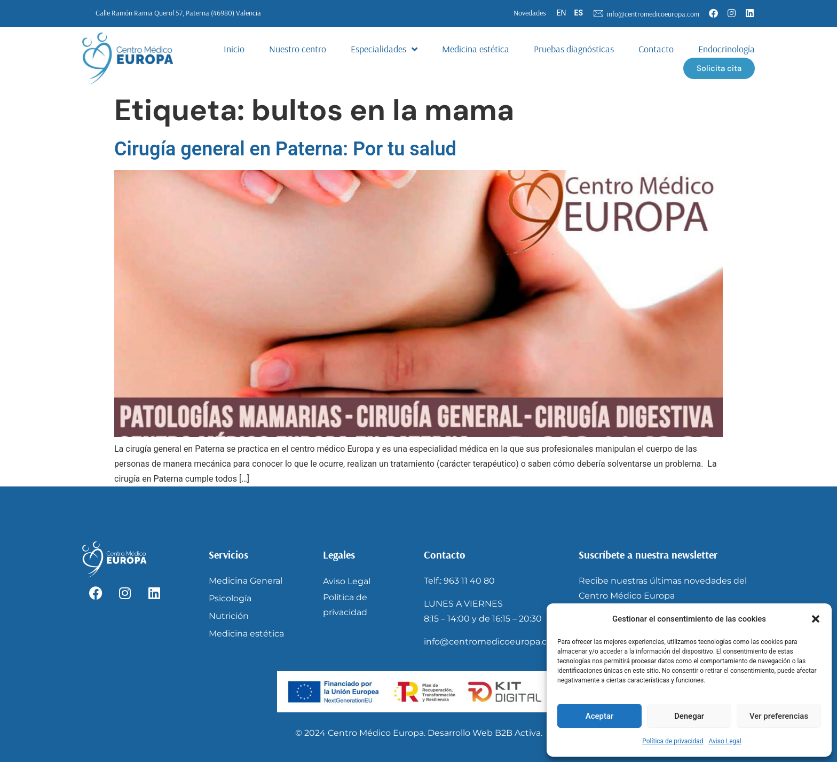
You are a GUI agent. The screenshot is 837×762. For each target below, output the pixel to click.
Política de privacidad (672, 741)
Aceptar (600, 716)
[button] (815, 619)
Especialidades (384, 49)
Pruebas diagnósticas (574, 49)
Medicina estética (475, 49)
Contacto (656, 49)
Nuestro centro (297, 49)
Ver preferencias (778, 716)
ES (578, 13)
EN (561, 13)
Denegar (689, 716)
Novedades (530, 13)
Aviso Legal (724, 741)
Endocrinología (726, 49)
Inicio (234, 49)
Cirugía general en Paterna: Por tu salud (285, 149)
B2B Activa (518, 733)
